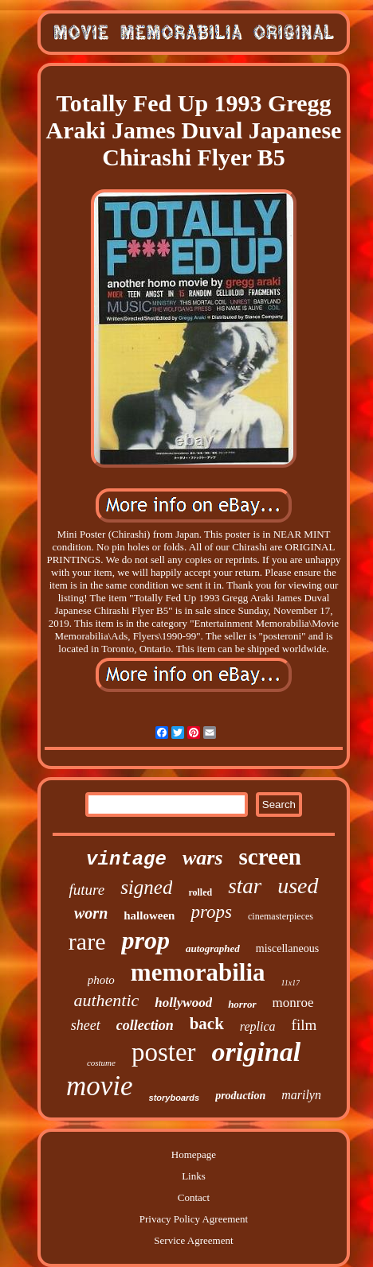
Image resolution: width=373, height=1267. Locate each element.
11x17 (290, 982)
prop (145, 940)
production (240, 1096)
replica (258, 1026)
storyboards (174, 1097)
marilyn (301, 1095)
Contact (194, 1197)
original (256, 1052)
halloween (149, 915)
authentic (106, 1000)
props (211, 912)
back (207, 1023)
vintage (126, 859)
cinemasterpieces (280, 916)
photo (101, 980)
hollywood (183, 1002)
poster (164, 1052)
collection (145, 1025)
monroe (293, 1002)
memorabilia (198, 972)
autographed (213, 948)
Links (194, 1176)
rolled (200, 892)
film (304, 1024)
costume (101, 1062)
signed (146, 887)
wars (203, 857)
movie (99, 1086)
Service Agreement (193, 1240)
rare (87, 941)
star (244, 886)
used (297, 885)
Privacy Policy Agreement (193, 1219)
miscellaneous (287, 948)
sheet (85, 1025)
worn (91, 913)
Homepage (193, 1154)
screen (270, 856)
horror (242, 1004)
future (86, 889)
